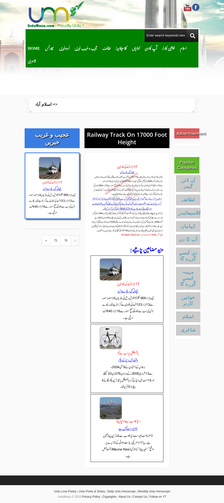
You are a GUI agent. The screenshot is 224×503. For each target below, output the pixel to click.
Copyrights (109, 496)
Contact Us (140, 496)
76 (65, 240)
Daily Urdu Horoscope (121, 491)
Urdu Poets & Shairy (92, 491)
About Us (124, 496)
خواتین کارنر (168, 48)
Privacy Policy (91, 496)
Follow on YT (157, 496)
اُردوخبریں (64, 48)
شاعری (32, 61)
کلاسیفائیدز (121, 48)
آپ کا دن (151, 48)
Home (34, 48)
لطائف (106, 48)
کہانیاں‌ (136, 48)
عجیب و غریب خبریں (86, 48)
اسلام (183, 48)
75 (55, 240)
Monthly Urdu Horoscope (154, 491)
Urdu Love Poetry (65, 491)
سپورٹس (49, 48)
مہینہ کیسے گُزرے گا (188, 278)
